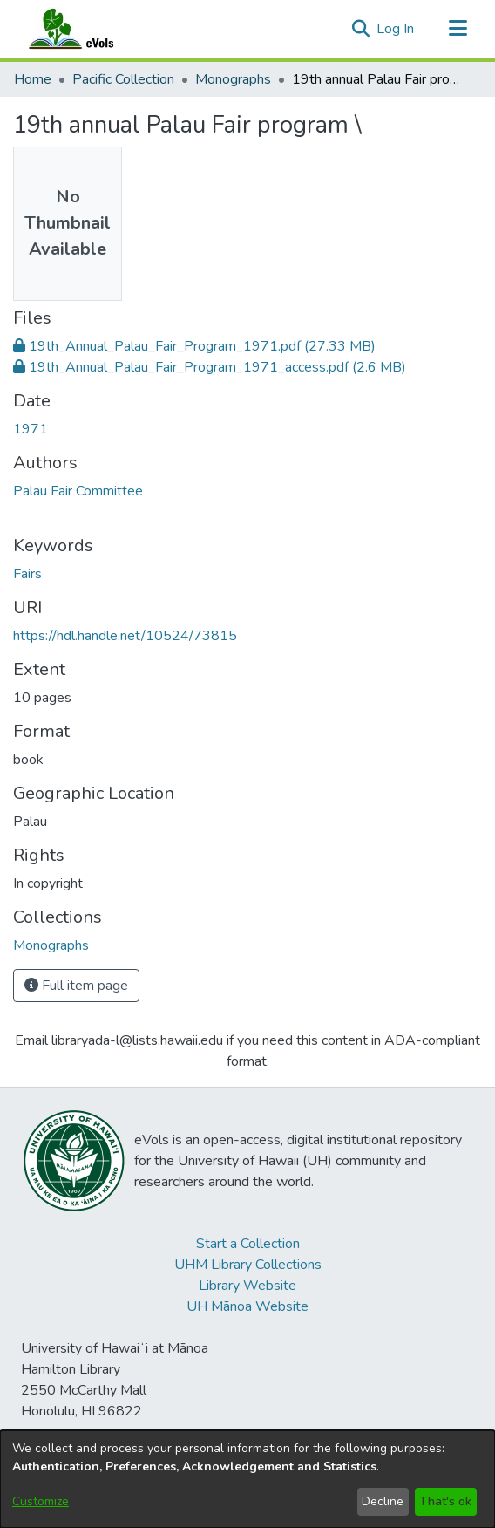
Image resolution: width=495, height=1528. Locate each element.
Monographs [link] (233, 79)
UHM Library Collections (248, 1264)
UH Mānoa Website (247, 1306)
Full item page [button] (76, 985)
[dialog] (247, 1479)
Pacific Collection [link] (123, 79)
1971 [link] (30, 429)
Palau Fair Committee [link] (78, 491)
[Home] (88, 29)
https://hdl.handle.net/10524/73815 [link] (125, 635)
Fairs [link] (27, 573)
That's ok (445, 1501)
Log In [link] (396, 28)
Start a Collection (248, 1243)
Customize (40, 1501)
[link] (194, 346)
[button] (360, 28)
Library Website (247, 1285)
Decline (382, 1501)
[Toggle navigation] (457, 28)
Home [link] (32, 79)
